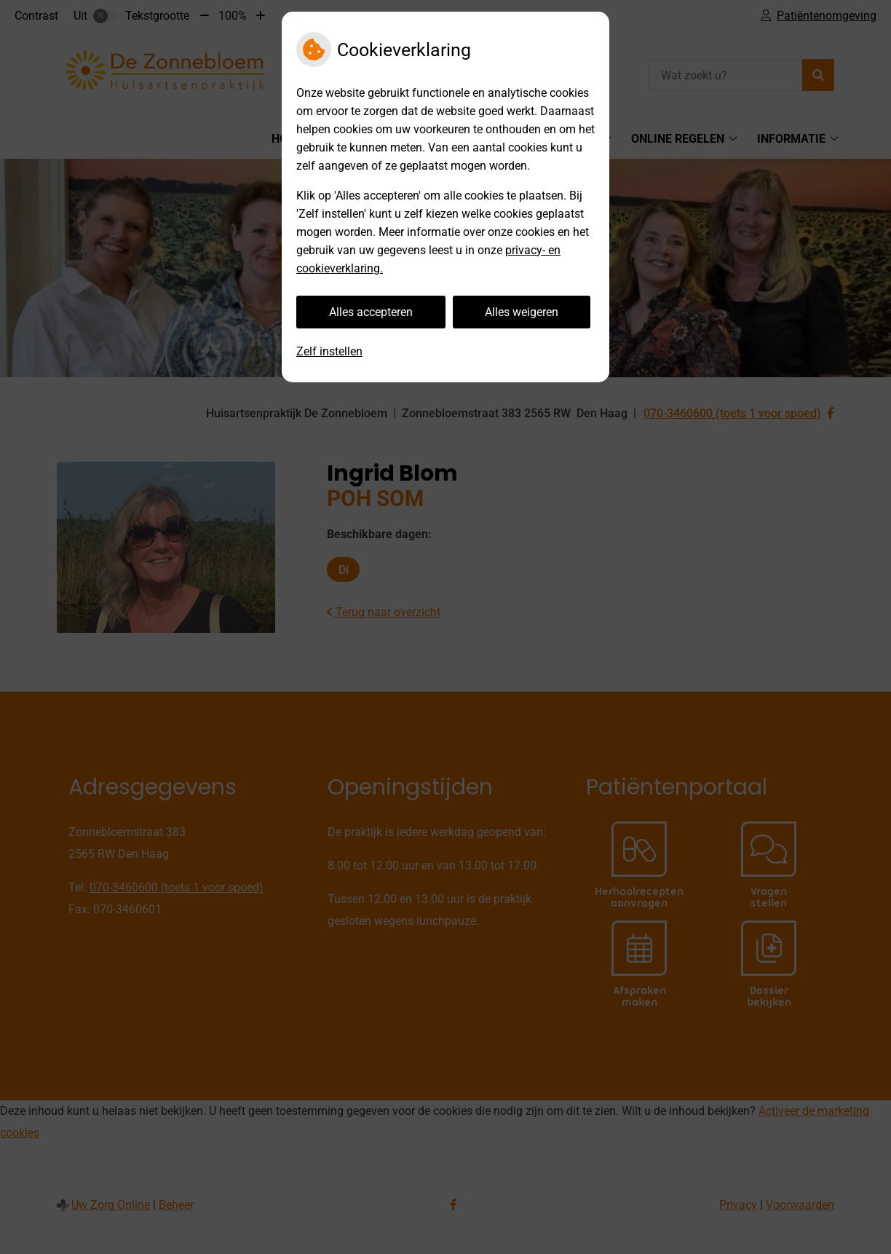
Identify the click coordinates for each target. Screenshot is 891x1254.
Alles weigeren (521, 312)
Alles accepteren (371, 312)
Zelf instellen (329, 351)
